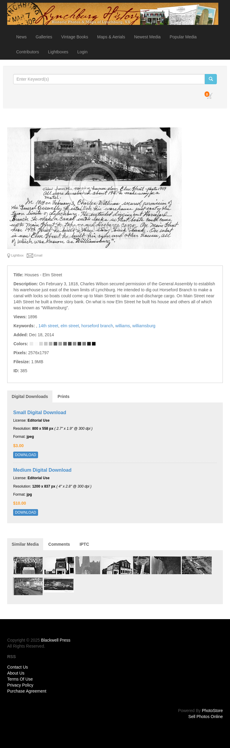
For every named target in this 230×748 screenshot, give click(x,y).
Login (82, 51)
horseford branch (97, 325)
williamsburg (143, 325)
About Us (16, 673)
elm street (69, 325)
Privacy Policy (20, 685)
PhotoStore (212, 710)
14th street (48, 325)
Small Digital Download (39, 412)
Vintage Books (74, 36)
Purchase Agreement (26, 691)
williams (122, 325)
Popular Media (183, 36)
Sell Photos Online (205, 716)
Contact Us (17, 667)
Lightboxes (58, 51)
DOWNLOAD (25, 455)
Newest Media (147, 36)
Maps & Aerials (111, 36)
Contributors (27, 51)
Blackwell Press (55, 640)
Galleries (44, 36)
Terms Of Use (20, 679)
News (21, 36)
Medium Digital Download (42, 470)
